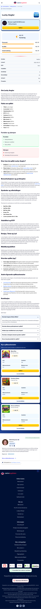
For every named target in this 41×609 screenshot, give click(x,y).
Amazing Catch (7, 282)
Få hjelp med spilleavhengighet (20, 527)
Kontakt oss (20, 514)
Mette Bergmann (13, 439)
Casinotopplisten (6, 6)
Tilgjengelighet (20, 554)
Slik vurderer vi (20, 548)
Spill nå (20, 27)
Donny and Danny (15, 405)
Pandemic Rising (15, 378)
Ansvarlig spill (20, 524)
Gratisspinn (20, 490)
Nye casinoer (20, 484)
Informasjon (20, 522)
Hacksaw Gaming (14, 407)
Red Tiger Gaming (14, 352)
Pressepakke (20, 560)
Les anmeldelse (20, 373)
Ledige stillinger (20, 510)
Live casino (20, 493)
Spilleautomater (13, 6)
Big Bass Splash (7, 286)
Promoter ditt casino (21, 534)
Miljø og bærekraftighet (20, 557)
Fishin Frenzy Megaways (9, 291)
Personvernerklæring (20, 537)
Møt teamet (20, 504)
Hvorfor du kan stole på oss (20, 507)
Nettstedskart (20, 517)
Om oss (20, 502)
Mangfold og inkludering (20, 551)
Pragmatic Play (14, 380)
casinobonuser (14, 166)
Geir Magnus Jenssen (15, 462)
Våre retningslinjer (20, 542)
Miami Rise (13, 351)
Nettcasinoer (20, 481)
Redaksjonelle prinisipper (21, 544)
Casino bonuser (20, 487)
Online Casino (20, 478)
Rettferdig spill (20, 531)
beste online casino (27, 168)
